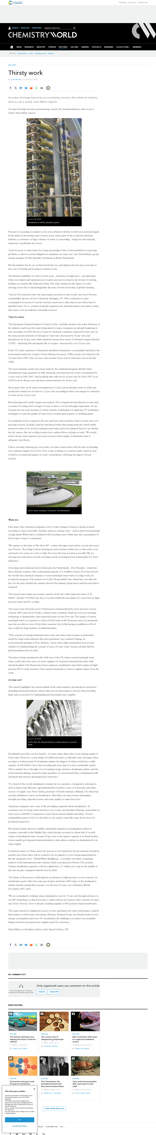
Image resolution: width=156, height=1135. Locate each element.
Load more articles (54, 1108)
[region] (19, 1109)
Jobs (31, 53)
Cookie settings (19, 1126)
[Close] (34, 1089)
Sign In (15, 28)
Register (25, 28)
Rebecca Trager (52, 1093)
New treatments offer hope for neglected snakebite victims (84, 1039)
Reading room (40, 53)
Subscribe (36, 28)
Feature (13, 1034)
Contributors (52, 1126)
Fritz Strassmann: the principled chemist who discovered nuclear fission (52, 1083)
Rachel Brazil (51, 1046)
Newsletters (22, 53)
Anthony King (83, 1093)
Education (132, 3)
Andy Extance (20, 1049)
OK (19, 1120)
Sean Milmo (16, 79)
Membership (143, 3)
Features (12, 65)
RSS (62, 1126)
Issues (40, 1126)
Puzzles (51, 53)
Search (74, 28)
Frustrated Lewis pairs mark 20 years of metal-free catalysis (22, 1083)
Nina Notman (82, 1049)
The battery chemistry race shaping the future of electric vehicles (23, 1039)
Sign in (42, 992)
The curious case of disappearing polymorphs (52, 1038)
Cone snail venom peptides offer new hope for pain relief (84, 1083)
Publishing (123, 3)
